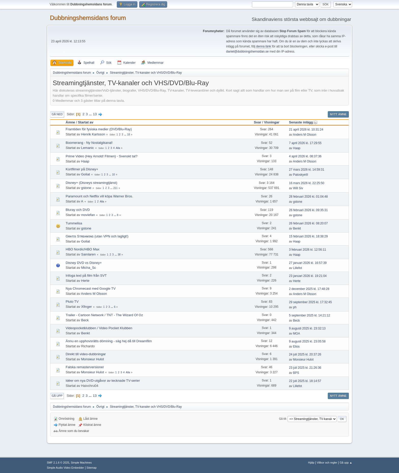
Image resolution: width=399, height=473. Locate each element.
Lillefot (297, 268)
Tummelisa (74, 223)
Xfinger (86, 307)
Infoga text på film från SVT (86, 275)
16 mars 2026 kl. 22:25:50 (306, 183)
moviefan (88, 215)
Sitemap (92, 467)
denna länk (263, 46)
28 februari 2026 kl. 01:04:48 (308, 196)
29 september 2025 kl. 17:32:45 (310, 302)
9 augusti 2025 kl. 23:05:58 (307, 341)
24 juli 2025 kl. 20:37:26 (305, 354)
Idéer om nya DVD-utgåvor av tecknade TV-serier (103, 380)
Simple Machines (81, 462)
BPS (296, 373)
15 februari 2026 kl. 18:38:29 (308, 236)
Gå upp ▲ (346, 462)
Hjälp (311, 462)
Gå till (282, 418)
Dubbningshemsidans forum (88, 17)
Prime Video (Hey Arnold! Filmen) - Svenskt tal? (101, 156)
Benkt (297, 228)
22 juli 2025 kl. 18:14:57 (305, 381)
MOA (296, 333)
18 (128, 134)
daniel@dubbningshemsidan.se (247, 51)
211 (115, 188)
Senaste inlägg (303, 122)
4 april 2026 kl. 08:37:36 (305, 156)
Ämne (70, 122)
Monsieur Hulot (92, 359)
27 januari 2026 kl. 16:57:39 (308, 263)
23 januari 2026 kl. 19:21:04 (308, 276)
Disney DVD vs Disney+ (84, 263)
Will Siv (298, 188)
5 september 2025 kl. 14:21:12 (309, 315)
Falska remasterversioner (85, 367)
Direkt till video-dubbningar (86, 354)
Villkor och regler (327, 462)
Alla (118, 148)
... (91, 114)
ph (294, 307)
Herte (85, 281)
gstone (86, 188)
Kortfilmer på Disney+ (82, 169)
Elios (296, 346)
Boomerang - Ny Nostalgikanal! (89, 143)
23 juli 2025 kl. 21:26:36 (305, 367)
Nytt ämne (338, 114)
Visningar (271, 122)
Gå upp (57, 395)
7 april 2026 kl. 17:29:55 (305, 143)
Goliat (85, 174)
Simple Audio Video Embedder (65, 467)
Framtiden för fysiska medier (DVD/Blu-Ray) (99, 129)
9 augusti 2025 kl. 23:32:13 (307, 328)
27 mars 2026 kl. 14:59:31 (306, 169)
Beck (85, 320)
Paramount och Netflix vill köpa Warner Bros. (99, 196)
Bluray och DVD (78, 210)
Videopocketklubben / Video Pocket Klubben (99, 328)
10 (113, 174)
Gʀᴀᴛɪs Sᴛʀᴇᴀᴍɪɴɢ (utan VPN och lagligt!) (97, 236)
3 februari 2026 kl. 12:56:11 (307, 249)
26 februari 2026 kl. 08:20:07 (308, 223)
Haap (297, 148)
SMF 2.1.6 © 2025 (58, 462)
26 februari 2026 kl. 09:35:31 (308, 210)
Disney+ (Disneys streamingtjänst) (91, 183)
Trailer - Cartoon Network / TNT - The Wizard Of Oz (104, 315)
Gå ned (57, 114)
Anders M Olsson (304, 134)
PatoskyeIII (300, 174)
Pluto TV (72, 301)
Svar (257, 122)
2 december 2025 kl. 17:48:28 (309, 289)
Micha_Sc (88, 268)
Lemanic (87, 148)
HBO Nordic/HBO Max (82, 249)
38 (119, 254)
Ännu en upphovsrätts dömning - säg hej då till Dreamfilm (109, 341)
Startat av (85, 122)
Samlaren (88, 254)
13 (95, 114)
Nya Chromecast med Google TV (91, 288)
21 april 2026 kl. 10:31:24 (306, 129)
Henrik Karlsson (93, 134)
